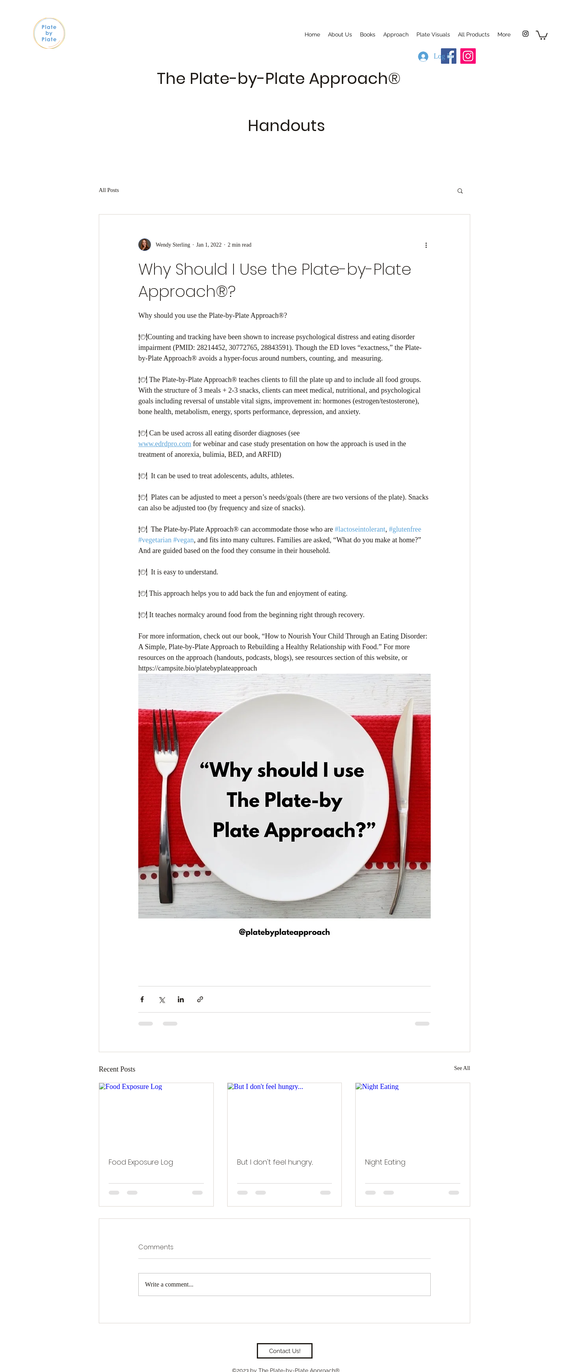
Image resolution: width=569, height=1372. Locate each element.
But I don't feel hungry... (275, 1162)
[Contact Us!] (285, 1351)
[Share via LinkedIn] (181, 999)
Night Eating (385, 1162)
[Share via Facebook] (142, 999)
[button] (542, 35)
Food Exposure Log (141, 1162)
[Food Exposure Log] (156, 1115)
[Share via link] (200, 999)
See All (462, 1068)
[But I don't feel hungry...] (285, 1115)
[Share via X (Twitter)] (161, 999)
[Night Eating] (413, 1115)
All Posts (109, 190)
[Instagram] (525, 34)
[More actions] (426, 244)
